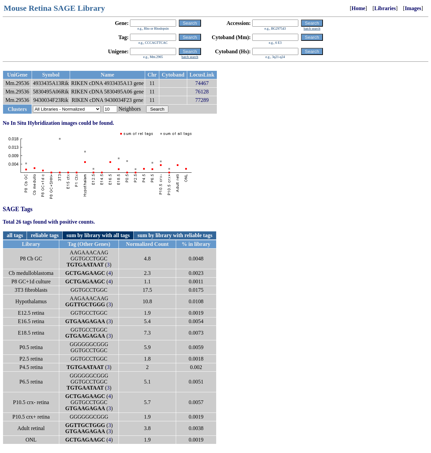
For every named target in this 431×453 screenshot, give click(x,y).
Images (413, 8)
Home (358, 8)
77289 (202, 100)
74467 (202, 83)
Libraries (385, 8)
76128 (202, 91)
